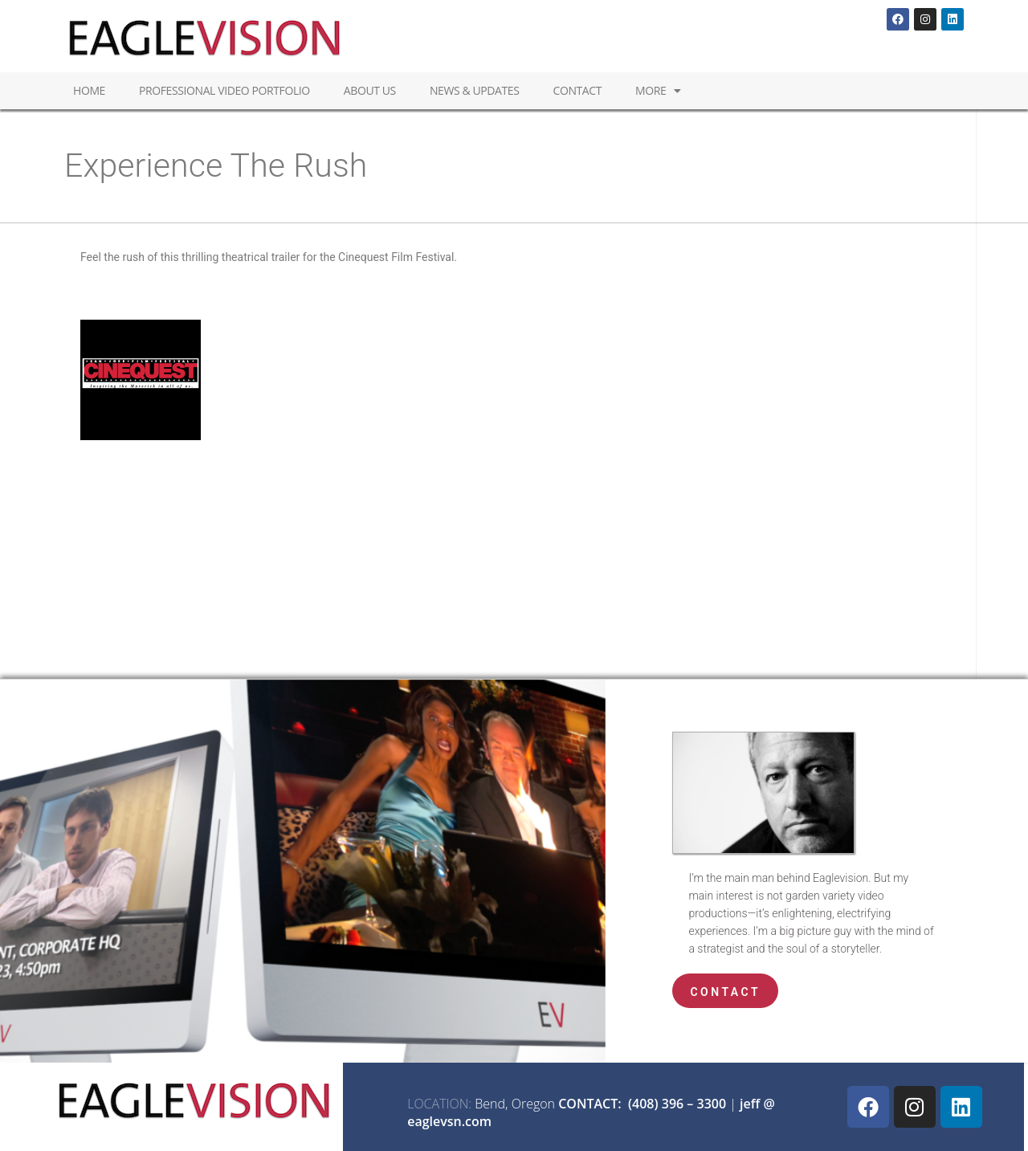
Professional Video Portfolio (224, 90)
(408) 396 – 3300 (677, 1103)
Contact (577, 90)
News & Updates (475, 90)
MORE (658, 90)
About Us (370, 90)
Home (89, 90)
